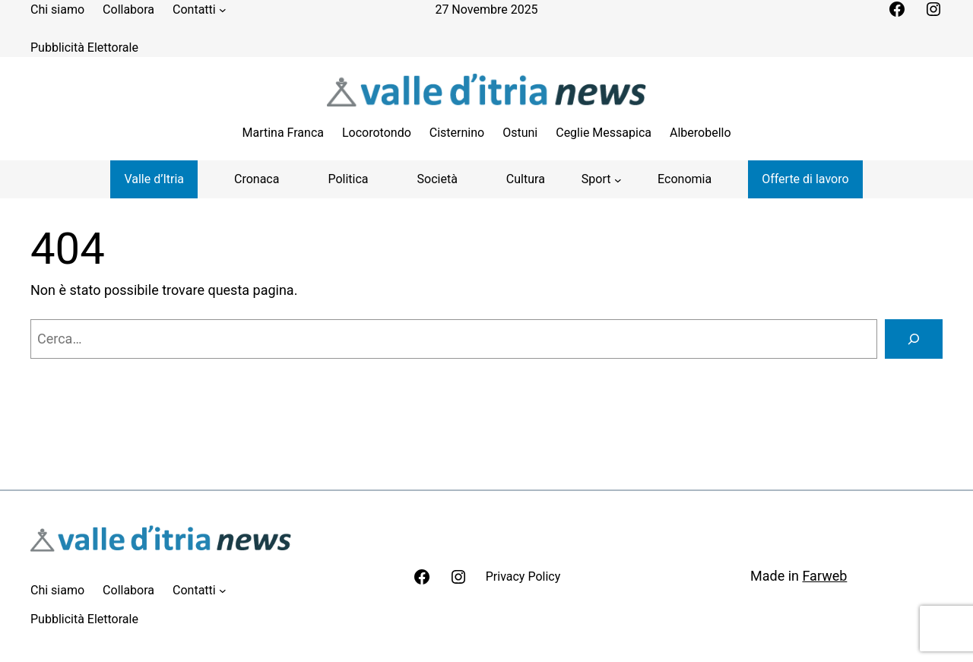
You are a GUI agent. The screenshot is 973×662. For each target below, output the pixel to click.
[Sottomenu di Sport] (601, 179)
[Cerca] (914, 339)
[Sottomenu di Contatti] (223, 10)
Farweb (824, 576)
